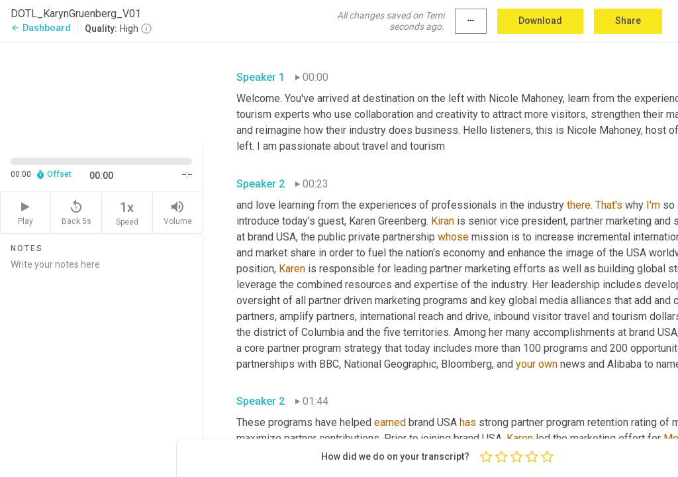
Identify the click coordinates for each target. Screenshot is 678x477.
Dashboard (41, 28)
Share (628, 20)
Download (540, 20)
